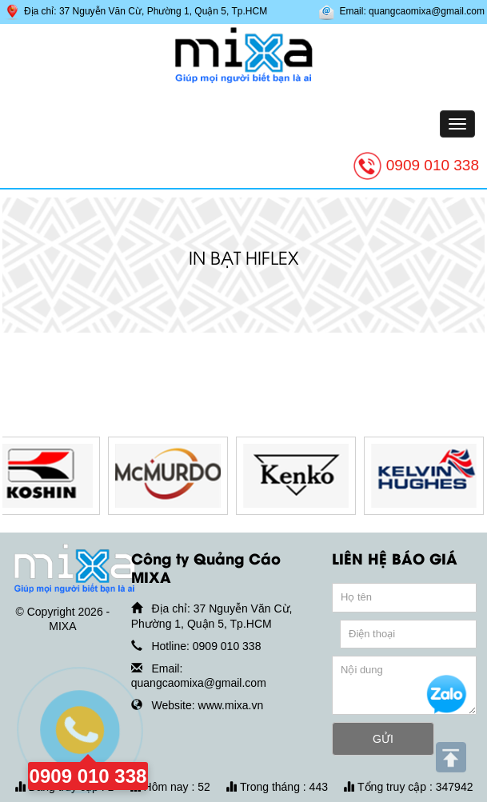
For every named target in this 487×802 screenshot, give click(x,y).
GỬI (383, 738)
